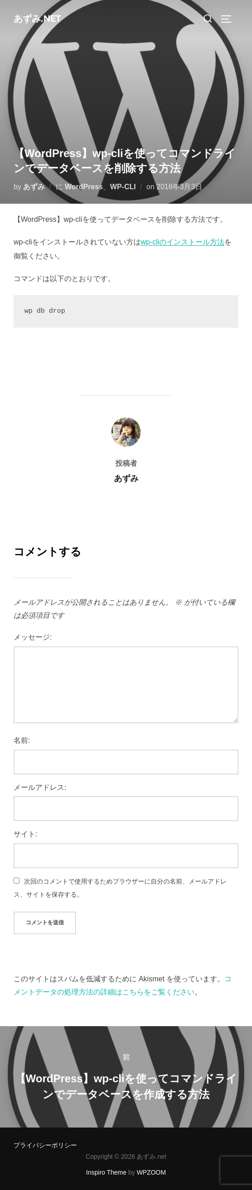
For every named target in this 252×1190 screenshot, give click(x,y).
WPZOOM (151, 1172)
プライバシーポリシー (45, 1145)
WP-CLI (123, 187)
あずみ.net (37, 18)
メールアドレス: (40, 787)
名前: (22, 740)
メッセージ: (33, 637)
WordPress (84, 187)
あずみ (34, 187)
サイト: (25, 834)
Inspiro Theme (106, 1172)
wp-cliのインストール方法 (182, 242)
